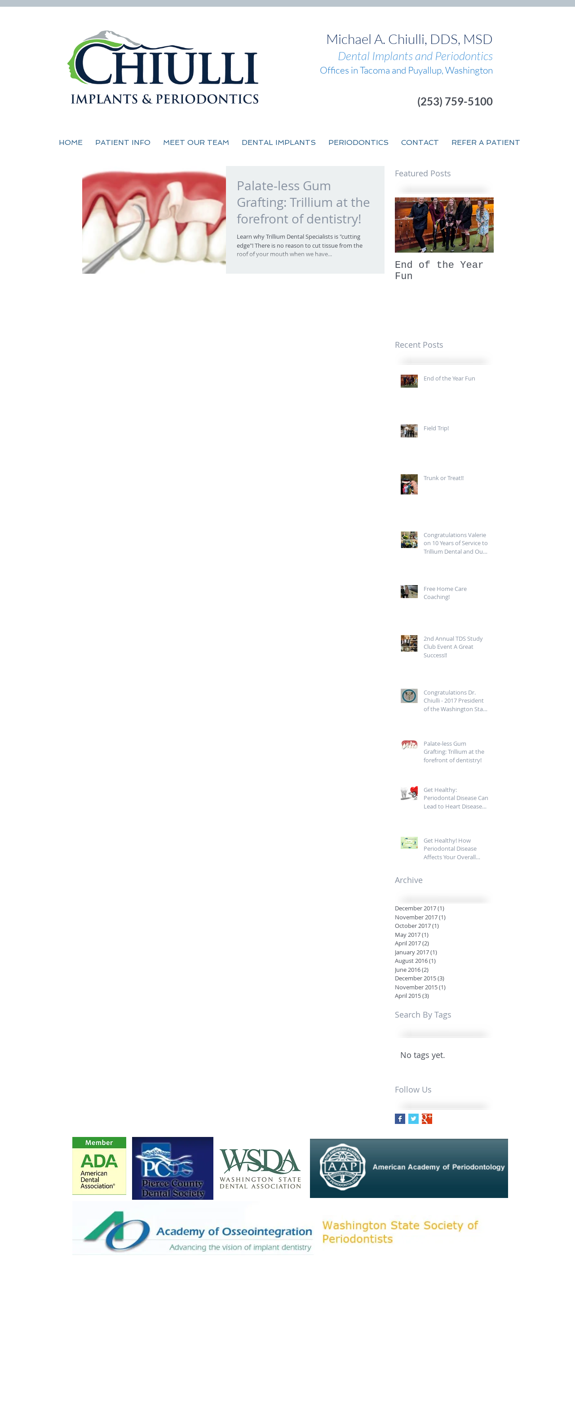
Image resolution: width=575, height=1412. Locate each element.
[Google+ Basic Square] (427, 1119)
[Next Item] (479, 225)
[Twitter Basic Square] (413, 1119)
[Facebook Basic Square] (400, 1119)
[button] (196, 142)
